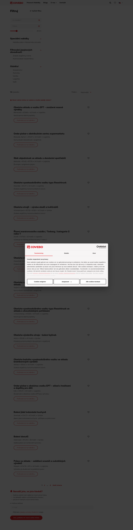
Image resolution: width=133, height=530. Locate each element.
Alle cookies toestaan (40, 281)
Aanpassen (66, 281)
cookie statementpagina (66, 273)
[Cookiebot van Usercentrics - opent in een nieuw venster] (98, 247)
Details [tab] (66, 253)
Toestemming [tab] (38, 253)
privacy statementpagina (41, 273)
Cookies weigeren (92, 281)
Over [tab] (94, 253)
